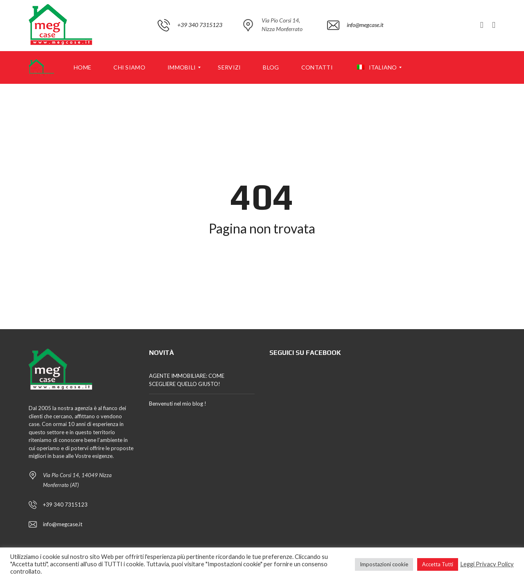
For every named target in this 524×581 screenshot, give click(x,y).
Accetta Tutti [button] (437, 564)
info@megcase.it (62, 524)
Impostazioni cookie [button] (384, 564)
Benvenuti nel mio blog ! (177, 403)
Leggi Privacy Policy (487, 564)
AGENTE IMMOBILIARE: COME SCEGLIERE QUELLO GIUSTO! (186, 379)
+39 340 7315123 (65, 504)
